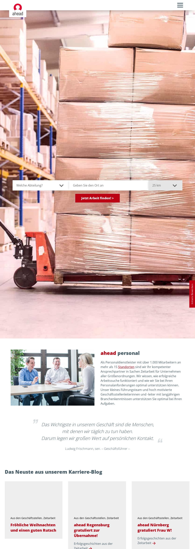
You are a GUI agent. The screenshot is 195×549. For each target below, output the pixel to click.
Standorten (126, 367)
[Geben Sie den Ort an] (109, 185)
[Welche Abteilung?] (41, 185)
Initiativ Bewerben (192, 294)
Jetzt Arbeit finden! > (97, 198)
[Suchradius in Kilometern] (166, 185)
